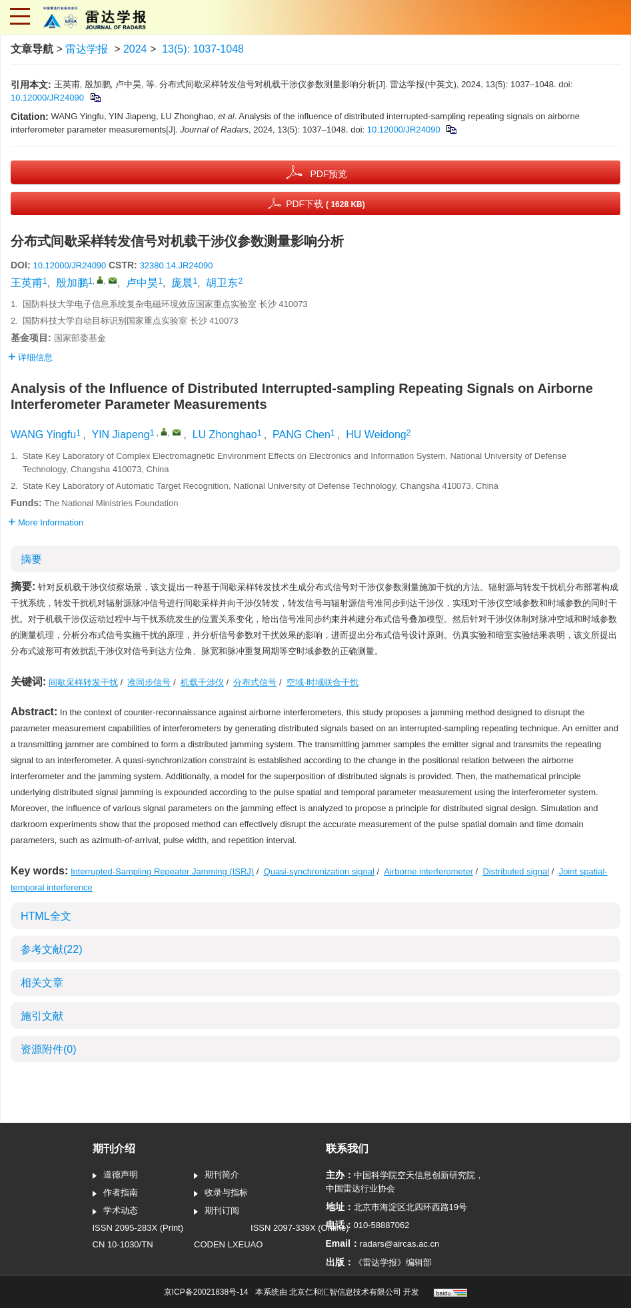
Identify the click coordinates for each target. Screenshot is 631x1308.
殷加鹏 (72, 282)
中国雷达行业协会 (360, 1188)
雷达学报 (86, 49)
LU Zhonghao (225, 434)
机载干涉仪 (202, 682)
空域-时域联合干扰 (322, 682)
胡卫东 (222, 282)
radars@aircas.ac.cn (399, 1244)
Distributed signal (515, 871)
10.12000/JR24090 (47, 98)
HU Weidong (376, 434)
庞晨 (182, 282)
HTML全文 (46, 916)
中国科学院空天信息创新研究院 (414, 1175)
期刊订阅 (216, 1211)
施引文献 (42, 1016)
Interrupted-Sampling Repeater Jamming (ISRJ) (162, 871)
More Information (45, 522)
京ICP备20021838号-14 (206, 1292)
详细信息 (30, 357)
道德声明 (115, 1175)
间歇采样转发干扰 (83, 682)
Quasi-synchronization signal (319, 871)
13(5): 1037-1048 (203, 49)
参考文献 (51, 949)
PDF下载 (325, 203)
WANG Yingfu (43, 434)
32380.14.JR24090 (176, 265)
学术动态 (115, 1211)
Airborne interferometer (428, 871)
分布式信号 (255, 682)
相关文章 (42, 982)
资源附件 (49, 1049)
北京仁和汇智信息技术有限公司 (345, 1292)
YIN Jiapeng (120, 434)
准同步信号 (149, 682)
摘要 (31, 559)
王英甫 (27, 282)
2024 (135, 49)
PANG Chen (301, 434)
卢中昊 (142, 282)
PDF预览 (328, 173)
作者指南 (115, 1193)
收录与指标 (221, 1193)
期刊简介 (216, 1175)
